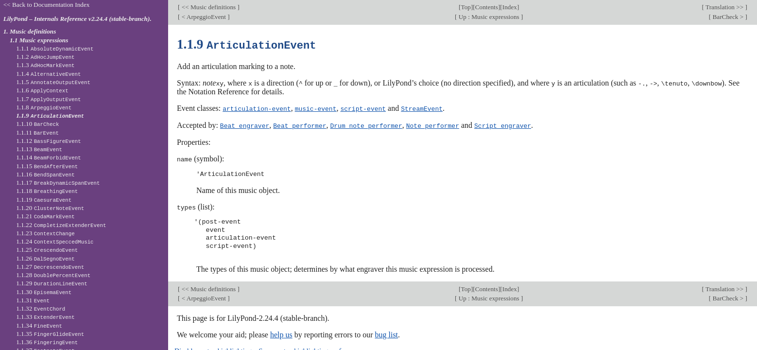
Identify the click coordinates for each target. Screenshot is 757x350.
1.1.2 (45, 56)
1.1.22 (61, 224)
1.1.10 (37, 123)
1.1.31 (33, 300)
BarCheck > (728, 16)
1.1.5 (53, 82)
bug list (386, 333)
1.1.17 (58, 182)
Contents (486, 7)
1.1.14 (48, 157)
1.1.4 (48, 73)
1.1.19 (43, 199)
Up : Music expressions (489, 16)
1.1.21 (45, 216)
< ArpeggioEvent (203, 16)
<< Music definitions (208, 7)
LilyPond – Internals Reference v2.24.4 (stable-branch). (77, 18)
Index (509, 7)
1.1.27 (50, 266)
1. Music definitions (29, 31)
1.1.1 (54, 48)
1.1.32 (40, 308)
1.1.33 (45, 316)
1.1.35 (50, 333)
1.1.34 (39, 325)
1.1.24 (54, 241)
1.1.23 (45, 233)
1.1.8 (43, 107)
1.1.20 (50, 207)
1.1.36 (47, 342)
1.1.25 (47, 249)
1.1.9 (50, 115)
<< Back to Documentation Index (46, 4)
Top (465, 7)
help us (281, 333)
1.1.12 (48, 140)
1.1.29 (51, 283)
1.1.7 (48, 99)
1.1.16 (45, 174)
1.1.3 (45, 65)
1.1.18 (47, 190)
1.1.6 (42, 90)
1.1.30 (43, 292)
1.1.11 (37, 132)
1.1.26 (45, 258)
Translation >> (724, 7)
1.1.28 (53, 275)
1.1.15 (47, 166)
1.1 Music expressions (39, 40)
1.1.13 (39, 149)
